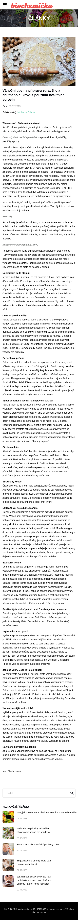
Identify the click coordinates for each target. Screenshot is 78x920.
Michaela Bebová (26, 112)
